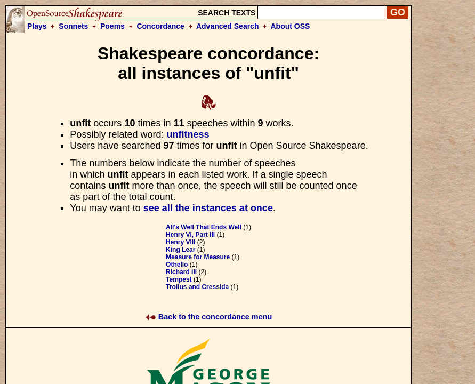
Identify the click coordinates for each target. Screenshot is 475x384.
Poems (112, 26)
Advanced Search (227, 26)
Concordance (160, 26)
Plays (37, 26)
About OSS (290, 26)
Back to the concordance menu (208, 317)
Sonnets (73, 26)
